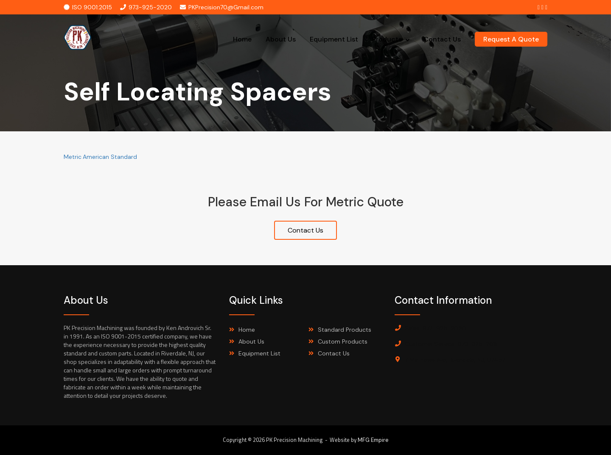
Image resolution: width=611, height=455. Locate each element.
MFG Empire (373, 440)
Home (242, 39)
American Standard (110, 157)
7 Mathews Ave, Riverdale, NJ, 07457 (455, 359)
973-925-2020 (146, 7)
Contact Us (442, 39)
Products (387, 39)
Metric (72, 157)
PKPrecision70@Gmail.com (221, 7)
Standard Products (344, 329)
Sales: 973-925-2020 (435, 328)
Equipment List (334, 39)
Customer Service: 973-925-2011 (451, 344)
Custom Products (342, 341)
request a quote (511, 39)
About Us (281, 39)
